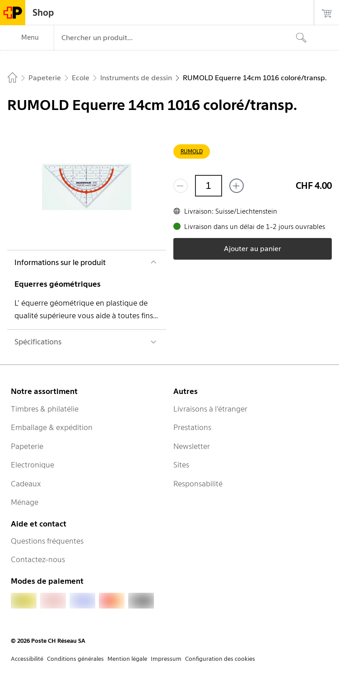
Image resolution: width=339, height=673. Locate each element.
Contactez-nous (38, 559)
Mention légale (127, 658)
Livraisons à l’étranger (210, 408)
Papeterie (27, 446)
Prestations (192, 427)
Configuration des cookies (220, 658)
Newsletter (191, 446)
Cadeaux (26, 483)
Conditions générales (75, 658)
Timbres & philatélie (45, 408)
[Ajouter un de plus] (236, 186)
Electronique (32, 464)
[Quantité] (208, 186)
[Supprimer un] (180, 186)
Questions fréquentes (47, 540)
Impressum (166, 658)
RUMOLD (192, 151)
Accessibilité (27, 658)
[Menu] (27, 37)
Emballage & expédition (52, 427)
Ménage (24, 502)
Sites (181, 464)
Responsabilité (198, 483)
